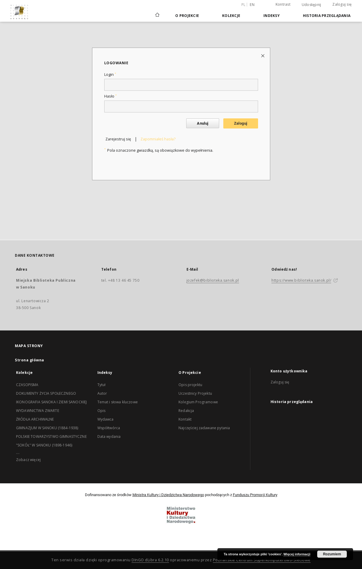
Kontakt (185, 419)
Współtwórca (108, 427)
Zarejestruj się (118, 139)
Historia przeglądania (326, 15)
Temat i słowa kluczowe (117, 402)
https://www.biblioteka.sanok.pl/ (301, 280)
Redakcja (186, 410)
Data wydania (109, 436)
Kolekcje (231, 15)
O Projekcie (187, 15)
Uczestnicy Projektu (195, 393)
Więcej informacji (297, 554)
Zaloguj (240, 123)
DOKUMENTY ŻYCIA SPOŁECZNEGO (46, 393)
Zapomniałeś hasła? (158, 139)
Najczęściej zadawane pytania (204, 427)
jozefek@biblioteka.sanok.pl (212, 280)
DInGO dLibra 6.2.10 (150, 559)
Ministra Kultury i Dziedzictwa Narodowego (168, 495)
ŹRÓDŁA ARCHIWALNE (35, 419)
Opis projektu (190, 384)
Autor (102, 393)
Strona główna (29, 360)
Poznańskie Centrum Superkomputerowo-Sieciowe (262, 559)
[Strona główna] (157, 15)
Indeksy (271, 15)
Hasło (110, 96)
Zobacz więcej (28, 459)
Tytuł (101, 384)
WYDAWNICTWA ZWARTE (37, 410)
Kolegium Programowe (198, 402)
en (252, 5)
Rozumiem (332, 554)
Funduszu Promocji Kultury (255, 495)
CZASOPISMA (27, 384)
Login (110, 74)
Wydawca (105, 419)
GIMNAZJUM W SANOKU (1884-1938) (47, 427)
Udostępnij (311, 4)
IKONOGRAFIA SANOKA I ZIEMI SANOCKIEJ (51, 402)
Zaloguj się (342, 4)
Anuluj (202, 123)
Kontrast (283, 4)
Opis (101, 410)
